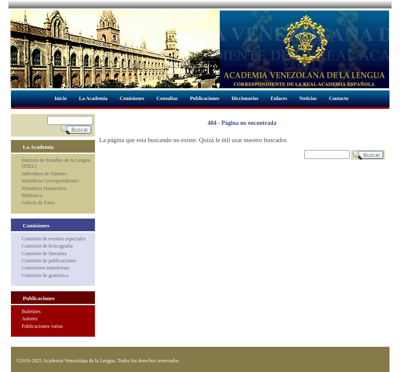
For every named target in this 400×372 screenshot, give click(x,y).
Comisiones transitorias (45, 268)
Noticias (307, 98)
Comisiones (132, 98)
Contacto (339, 98)
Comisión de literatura (44, 253)
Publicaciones (204, 98)
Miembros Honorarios (44, 188)
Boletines (31, 311)
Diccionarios (245, 98)
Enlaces (279, 98)
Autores (30, 319)
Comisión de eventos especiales (54, 239)
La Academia (93, 98)
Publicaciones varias (42, 326)
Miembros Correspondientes (50, 181)
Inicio (61, 98)
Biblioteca (32, 195)
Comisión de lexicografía (47, 246)
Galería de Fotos (38, 203)
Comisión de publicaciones (49, 261)
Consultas (167, 98)
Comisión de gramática (45, 275)
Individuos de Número (44, 174)
